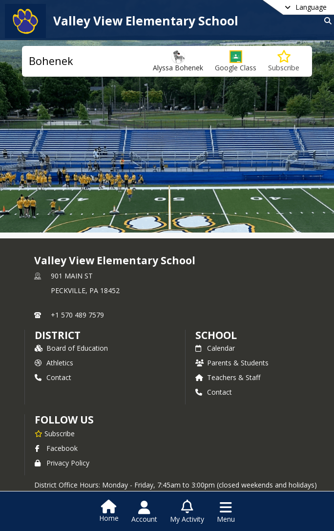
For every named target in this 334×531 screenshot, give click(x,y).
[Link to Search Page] (326, 20)
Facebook (56, 448)
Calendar (215, 348)
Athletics (54, 362)
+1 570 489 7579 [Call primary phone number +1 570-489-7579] (77, 314)
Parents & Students (232, 362)
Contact (53, 377)
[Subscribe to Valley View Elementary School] (55, 433)
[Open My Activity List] (187, 512)
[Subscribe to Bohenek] (283, 61)
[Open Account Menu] (144, 512)
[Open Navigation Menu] (226, 512)
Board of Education (71, 348)
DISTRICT (58, 335)
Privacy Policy (62, 462)
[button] (235, 61)
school (216, 335)
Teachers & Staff (227, 377)
